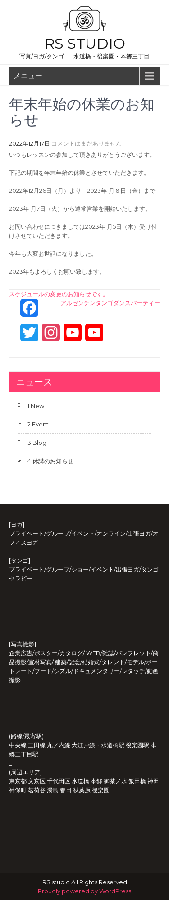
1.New (35, 405)
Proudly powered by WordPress (84, 891)
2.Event (38, 424)
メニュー (28, 75)
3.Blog (36, 442)
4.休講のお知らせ (50, 461)
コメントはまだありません (86, 143)
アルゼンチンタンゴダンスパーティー (110, 302)
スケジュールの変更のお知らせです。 (59, 293)
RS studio (84, 43)
